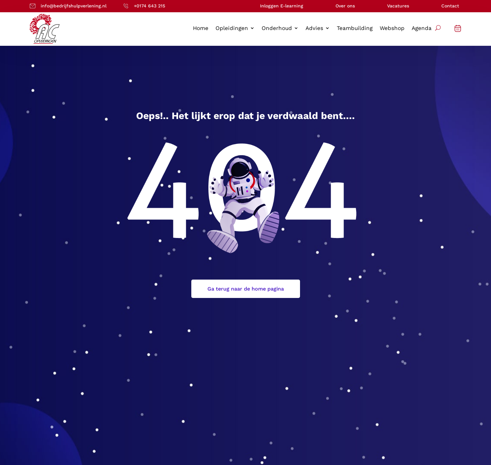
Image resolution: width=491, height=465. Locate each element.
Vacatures (398, 5)
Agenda (422, 28)
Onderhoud (277, 28)
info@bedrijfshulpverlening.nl (73, 5)
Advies (314, 28)
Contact (450, 5)
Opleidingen (231, 28)
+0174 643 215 (149, 5)
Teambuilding (355, 28)
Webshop (392, 28)
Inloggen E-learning (281, 5)
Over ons (345, 5)
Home (200, 28)
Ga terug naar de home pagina (245, 289)
